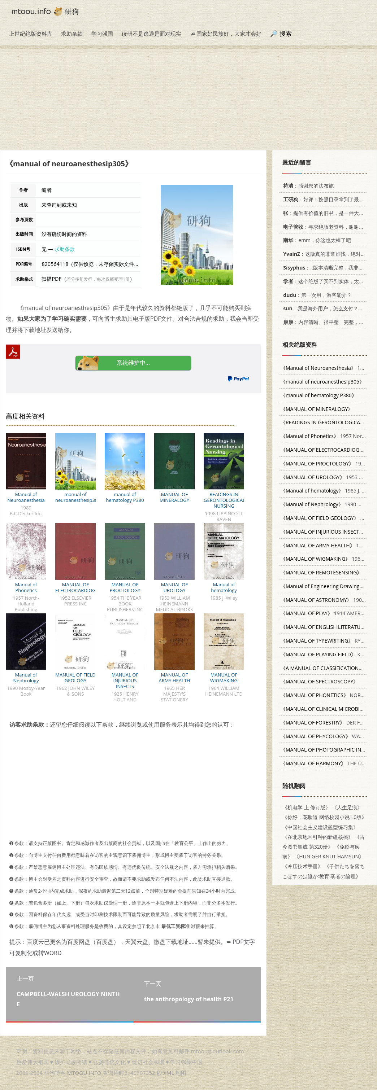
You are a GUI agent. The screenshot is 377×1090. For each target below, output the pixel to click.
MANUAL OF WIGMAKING (224, 677)
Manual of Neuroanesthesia (26, 497)
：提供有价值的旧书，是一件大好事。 (327, 213)
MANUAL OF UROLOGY (174, 587)
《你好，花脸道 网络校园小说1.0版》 (324, 817)
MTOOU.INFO (84, 1072)
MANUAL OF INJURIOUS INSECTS (125, 680)
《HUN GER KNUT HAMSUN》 (329, 856)
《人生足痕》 (347, 807)
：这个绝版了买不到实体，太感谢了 (327, 281)
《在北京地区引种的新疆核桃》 (317, 836)
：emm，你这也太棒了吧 (316, 240)
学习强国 (102, 33)
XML (168, 1072)
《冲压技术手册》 (302, 866)
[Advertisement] (188, 99)
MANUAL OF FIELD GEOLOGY (75, 677)
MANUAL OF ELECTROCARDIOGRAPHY (82, 587)
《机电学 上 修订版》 (306, 807)
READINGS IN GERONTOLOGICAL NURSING (224, 500)
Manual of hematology (224, 587)
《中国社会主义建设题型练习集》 (320, 827)
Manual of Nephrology (26, 677)
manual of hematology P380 (125, 497)
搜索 (286, 33)
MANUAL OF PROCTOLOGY (124, 587)
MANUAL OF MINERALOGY (174, 497)
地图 (181, 1072)
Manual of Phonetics (26, 587)
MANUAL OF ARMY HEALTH (174, 677)
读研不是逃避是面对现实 (151, 33)
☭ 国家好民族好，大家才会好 (225, 33)
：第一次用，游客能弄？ (316, 295)
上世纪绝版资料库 (30, 33)
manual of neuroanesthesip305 (77, 497)
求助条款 (72, 33)
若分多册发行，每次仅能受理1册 (98, 279)
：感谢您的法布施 (307, 185)
